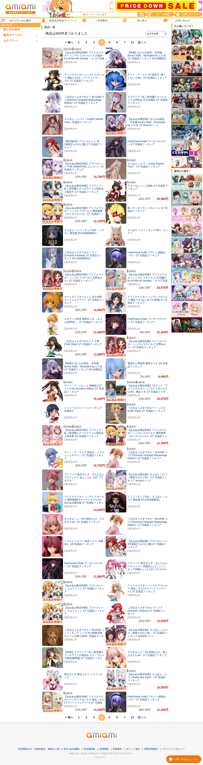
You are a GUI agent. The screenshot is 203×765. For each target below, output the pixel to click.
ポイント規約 (133, 749)
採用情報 (104, 749)
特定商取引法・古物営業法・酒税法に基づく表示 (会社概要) (48, 749)
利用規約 (117, 749)
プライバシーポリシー (173, 749)
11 (132, 42)
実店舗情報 (89, 749)
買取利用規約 (151, 749)
